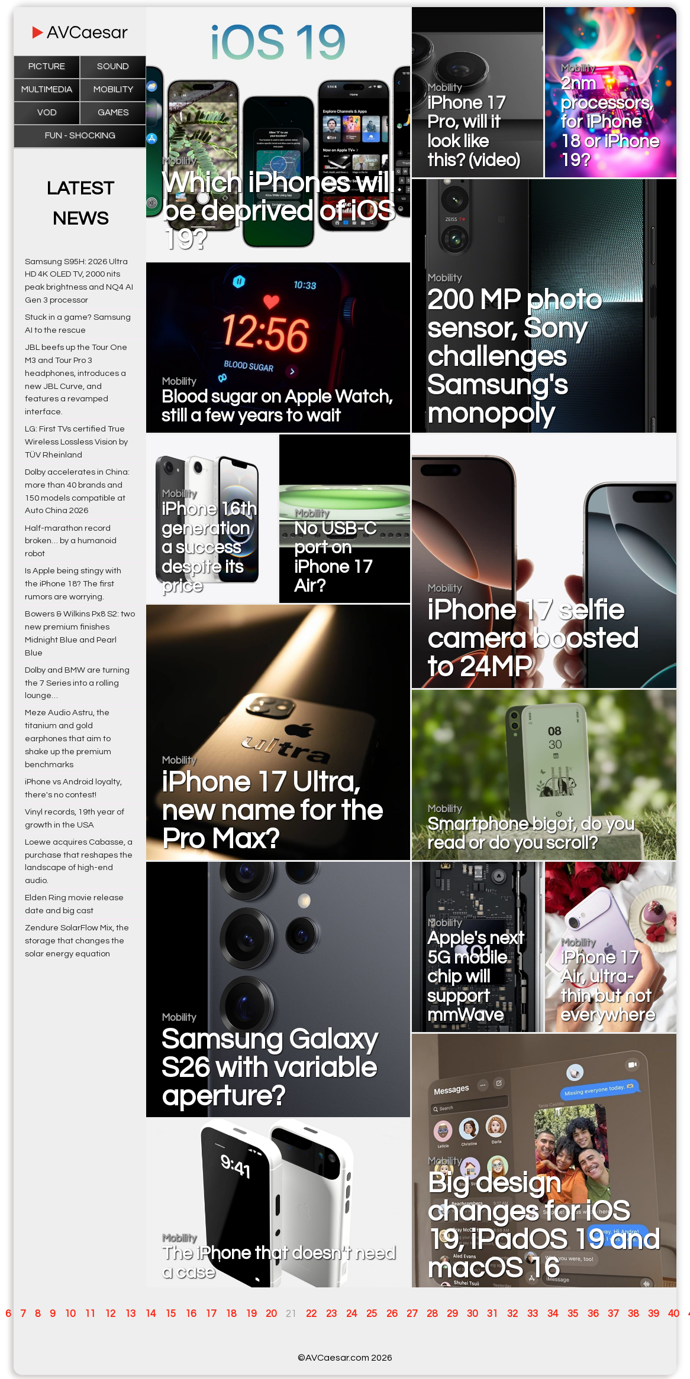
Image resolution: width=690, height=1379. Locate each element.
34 (552, 1314)
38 (633, 1314)
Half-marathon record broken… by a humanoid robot (71, 541)
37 (613, 1314)
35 (573, 1314)
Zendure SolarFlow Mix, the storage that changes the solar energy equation (77, 940)
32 (512, 1314)
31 (492, 1314)
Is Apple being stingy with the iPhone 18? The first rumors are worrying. (73, 583)
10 (70, 1314)
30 (472, 1314)
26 (391, 1314)
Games (113, 112)
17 (210, 1314)
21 (291, 1314)
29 (452, 1314)
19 (251, 1314)
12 (110, 1314)
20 (271, 1314)
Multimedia (46, 89)
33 (532, 1314)
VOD (47, 112)
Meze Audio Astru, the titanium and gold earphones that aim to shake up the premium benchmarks (68, 738)
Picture (46, 66)
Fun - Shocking (80, 135)
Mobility (113, 89)
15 (170, 1314)
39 (653, 1314)
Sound (113, 66)
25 (371, 1314)
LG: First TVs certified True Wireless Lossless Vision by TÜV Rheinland (76, 441)
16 (190, 1314)
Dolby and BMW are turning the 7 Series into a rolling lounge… (77, 683)
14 (150, 1314)
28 (432, 1314)
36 (593, 1314)
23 (331, 1314)
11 (90, 1314)
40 (673, 1314)
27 (412, 1314)
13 (130, 1314)
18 (230, 1314)
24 (351, 1314)
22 (311, 1314)
